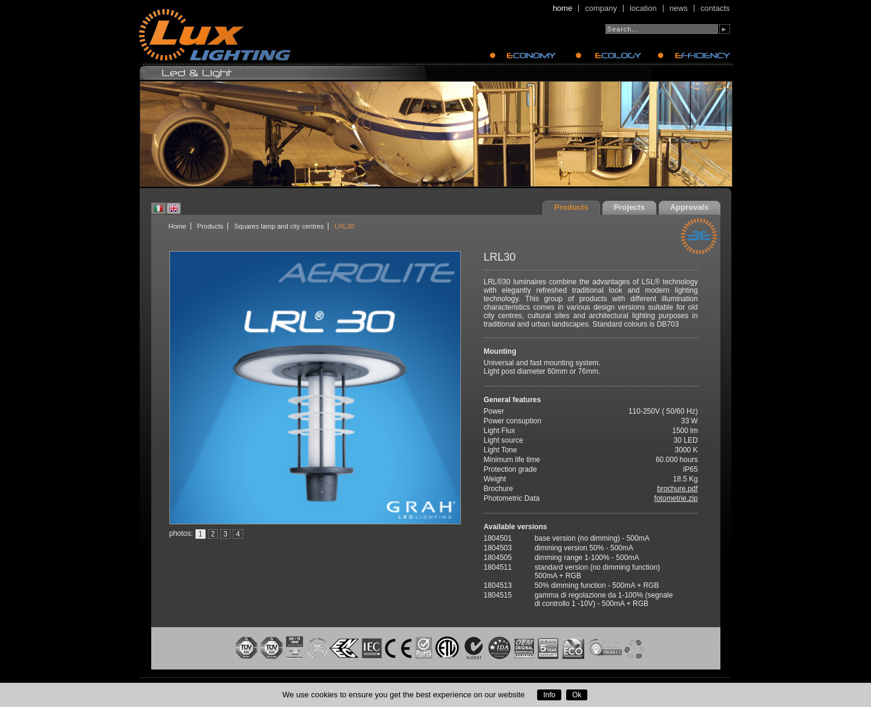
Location (643, 8)
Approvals (689, 207)
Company (601, 8)
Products (571, 207)
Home (563, 8)
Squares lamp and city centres (279, 226)
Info (549, 695)
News (679, 8)
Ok (576, 695)
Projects (629, 207)
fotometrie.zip (676, 498)
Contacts (714, 8)
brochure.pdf (677, 488)
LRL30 (344, 226)
